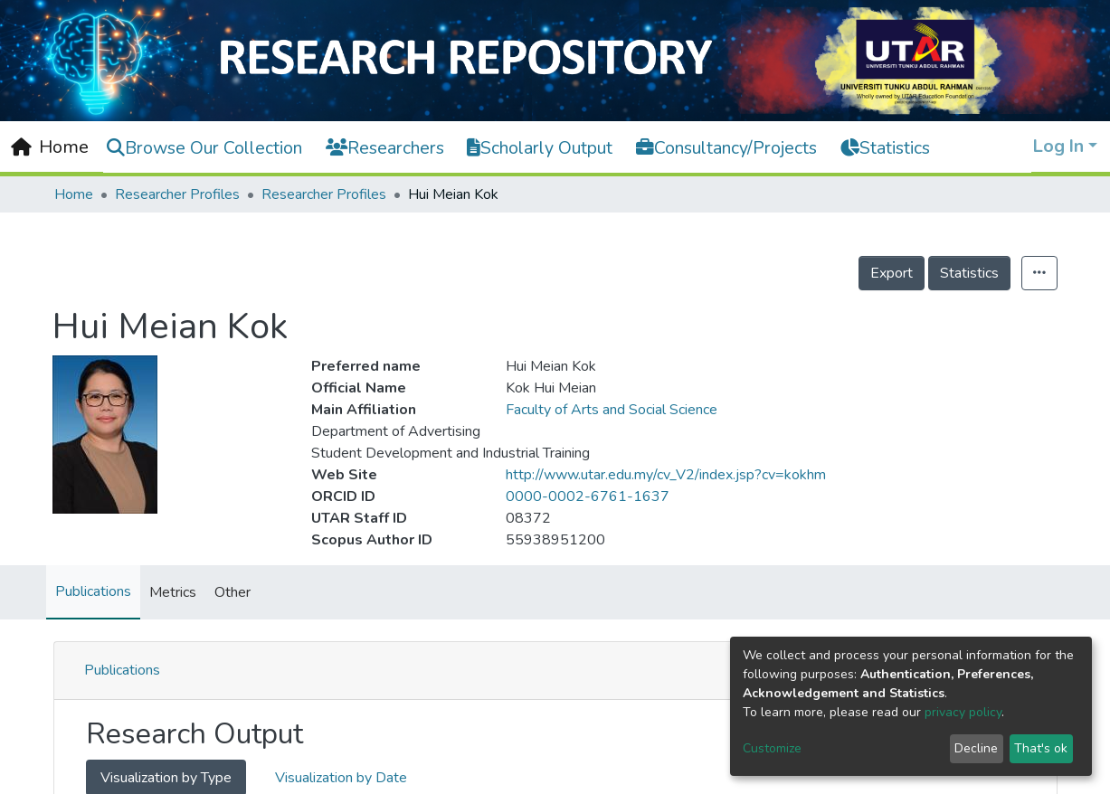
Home (73, 194)
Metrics (172, 592)
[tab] (555, 671)
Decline (976, 748)
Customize (772, 748)
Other (232, 592)
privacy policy (963, 712)
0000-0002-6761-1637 (587, 496)
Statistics (969, 273)
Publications (93, 591)
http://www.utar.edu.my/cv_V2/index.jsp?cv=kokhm (666, 475)
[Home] (50, 147)
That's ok (1040, 748)
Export (891, 273)
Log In (1058, 146)
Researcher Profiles (177, 194)
